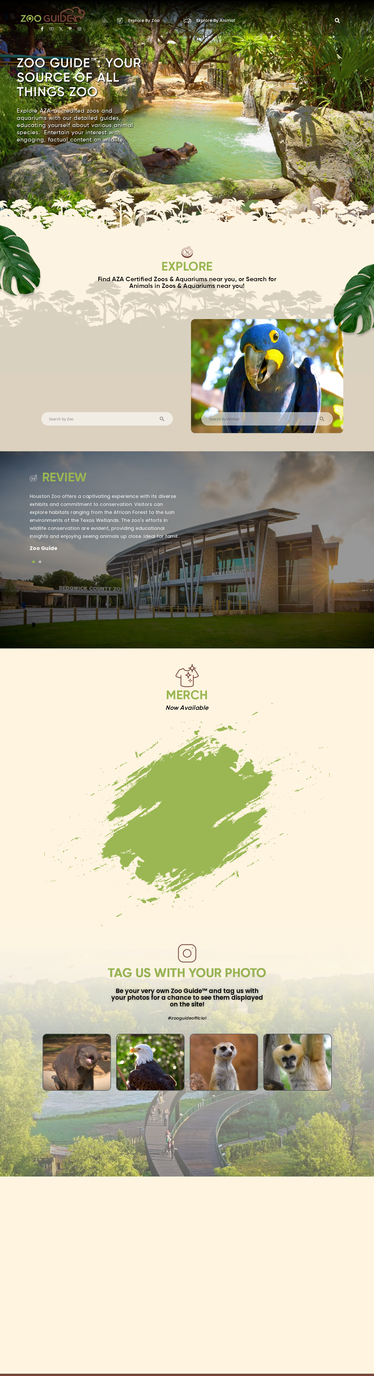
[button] (337, 20)
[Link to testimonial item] (33, 562)
